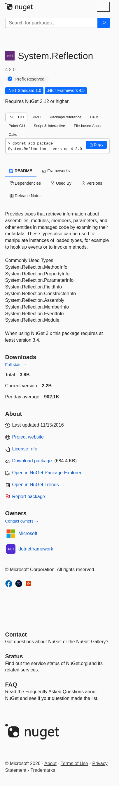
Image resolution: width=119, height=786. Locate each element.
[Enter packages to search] (51, 23)
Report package (28, 496)
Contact (16, 634)
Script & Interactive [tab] (49, 126)
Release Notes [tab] (26, 196)
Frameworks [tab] (56, 171)
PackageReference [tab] (65, 117)
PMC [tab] (37, 117)
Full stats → (16, 364)
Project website (28, 436)
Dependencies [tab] (25, 183)
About (50, 763)
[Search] (103, 23)
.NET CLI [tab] (16, 117)
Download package (32, 460)
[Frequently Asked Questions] (11, 684)
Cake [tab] (13, 134)
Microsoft (27, 533)
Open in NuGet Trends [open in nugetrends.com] (35, 484)
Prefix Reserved (30, 79)
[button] (96, 145)
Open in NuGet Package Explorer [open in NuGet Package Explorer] (46, 472)
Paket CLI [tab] (17, 126)
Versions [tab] (91, 183)
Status (14, 656)
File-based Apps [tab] (87, 126)
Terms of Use (74, 763)
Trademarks (42, 770)
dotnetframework (35, 548)
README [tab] (21, 171)
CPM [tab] (94, 117)
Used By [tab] (61, 183)
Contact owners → (22, 521)
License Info (24, 448)
